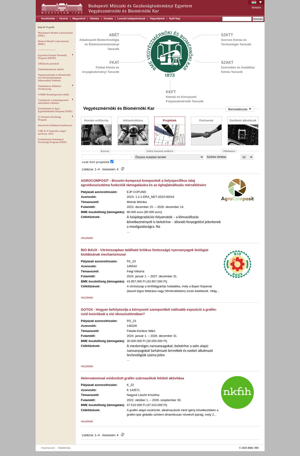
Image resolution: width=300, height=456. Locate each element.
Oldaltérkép (64, 447)
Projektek (169, 120)
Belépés (256, 7)
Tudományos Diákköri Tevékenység (55, 87)
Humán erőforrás (96, 120)
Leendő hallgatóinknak (131, 18)
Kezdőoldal (48, 18)
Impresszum (48, 447)
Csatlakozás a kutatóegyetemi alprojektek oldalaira (55, 101)
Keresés (105, 151)
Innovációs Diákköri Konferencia (55, 125)
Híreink (63, 18)
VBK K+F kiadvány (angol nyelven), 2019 (52, 132)
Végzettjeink (157, 18)
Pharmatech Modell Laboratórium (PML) (55, 34)
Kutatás (108, 18)
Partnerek (206, 120)
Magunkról (78, 18)
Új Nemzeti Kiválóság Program (55, 118)
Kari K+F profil (46, 27)
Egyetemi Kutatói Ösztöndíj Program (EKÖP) (55, 56)
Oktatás (94, 18)
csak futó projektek (96, 162)
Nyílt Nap (174, 18)
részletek (87, 238)
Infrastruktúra (133, 120)
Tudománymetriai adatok (51, 69)
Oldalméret (229, 151)
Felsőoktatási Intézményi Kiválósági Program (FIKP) (52, 140)
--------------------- (47, 49)
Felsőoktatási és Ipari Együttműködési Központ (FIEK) (55, 110)
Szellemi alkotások (243, 120)
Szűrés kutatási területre (159, 151)
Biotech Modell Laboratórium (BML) (53, 42)
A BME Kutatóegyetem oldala (53, 94)
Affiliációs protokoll (48, 63)
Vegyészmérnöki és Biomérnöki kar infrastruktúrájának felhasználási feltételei (54, 77)
